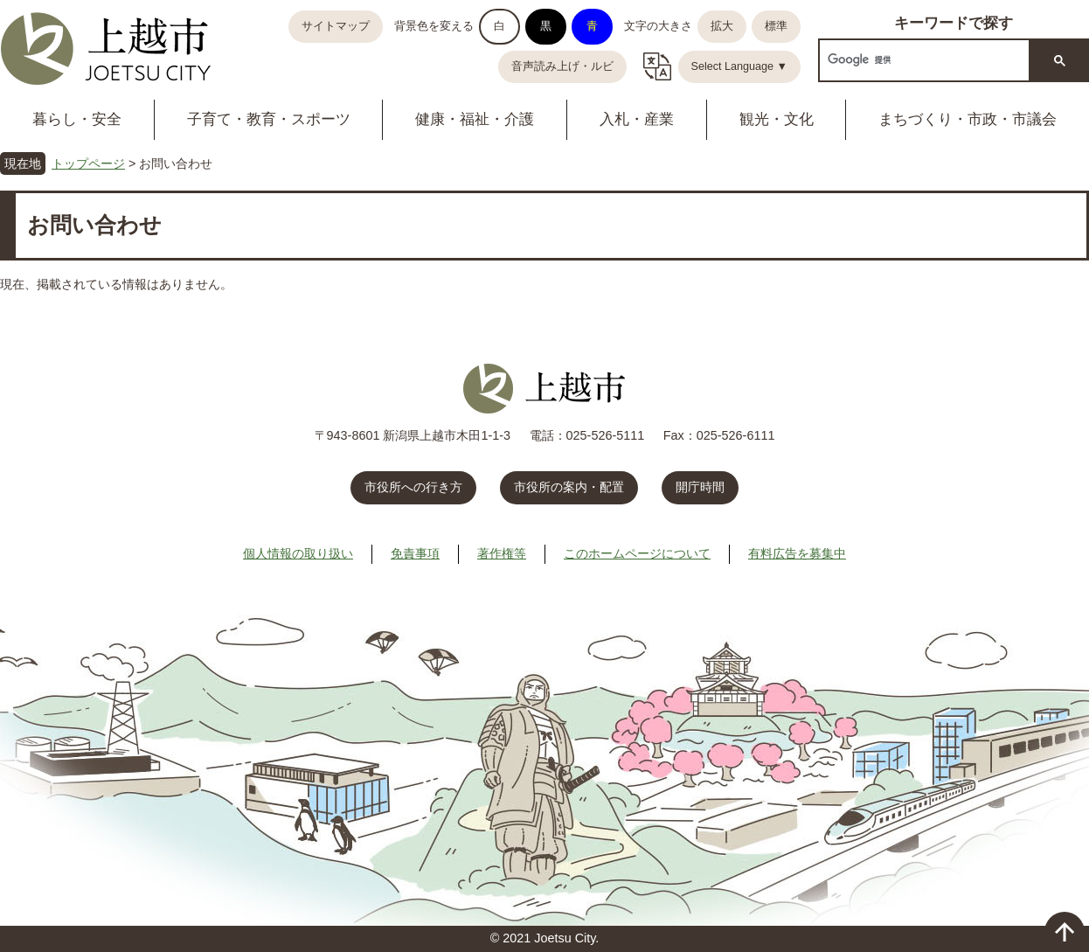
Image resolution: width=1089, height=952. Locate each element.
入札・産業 (637, 119)
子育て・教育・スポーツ (268, 119)
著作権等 (501, 553)
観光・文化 (776, 119)
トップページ (88, 163)
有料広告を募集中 (797, 553)
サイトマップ (336, 26)
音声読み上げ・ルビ (562, 66)
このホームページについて (637, 553)
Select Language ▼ (739, 66)
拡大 (722, 26)
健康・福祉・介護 (474, 119)
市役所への (413, 487)
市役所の (569, 487)
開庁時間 (700, 487)
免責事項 (415, 553)
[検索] (922, 60)
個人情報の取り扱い (298, 553)
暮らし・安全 (76, 119)
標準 (776, 26)
